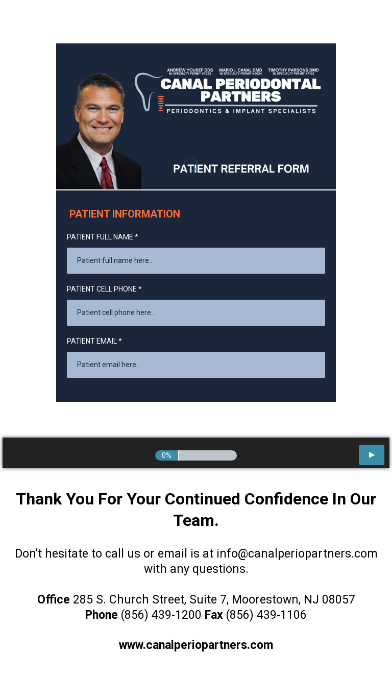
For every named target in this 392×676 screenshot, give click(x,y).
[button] (371, 455)
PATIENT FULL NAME (102, 237)
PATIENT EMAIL (94, 341)
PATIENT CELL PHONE (104, 289)
